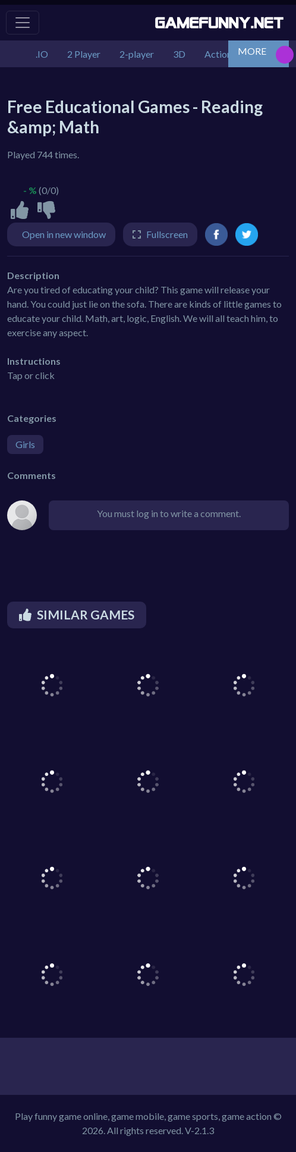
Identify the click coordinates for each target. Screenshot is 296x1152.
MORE (252, 51)
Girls (25, 444)
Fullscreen (167, 234)
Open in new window (64, 234)
